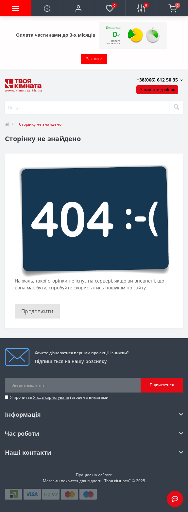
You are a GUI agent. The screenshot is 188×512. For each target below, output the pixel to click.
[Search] (176, 107)
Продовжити (37, 311)
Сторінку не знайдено (40, 124)
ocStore (105, 475)
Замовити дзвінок (157, 89)
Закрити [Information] (94, 59)
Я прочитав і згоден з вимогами (59, 397)
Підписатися (162, 385)
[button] (78, 8)
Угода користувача (51, 397)
